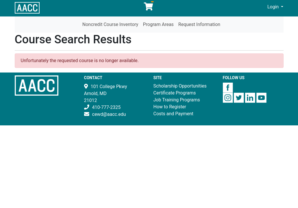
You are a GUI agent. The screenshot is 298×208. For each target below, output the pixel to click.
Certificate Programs (174, 93)
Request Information (199, 24)
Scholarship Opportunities (180, 86)
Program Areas (158, 24)
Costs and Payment (173, 113)
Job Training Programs (176, 100)
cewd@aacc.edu (109, 114)
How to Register (169, 106)
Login (273, 7)
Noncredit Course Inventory (110, 24)
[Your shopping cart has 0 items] (149, 8)
